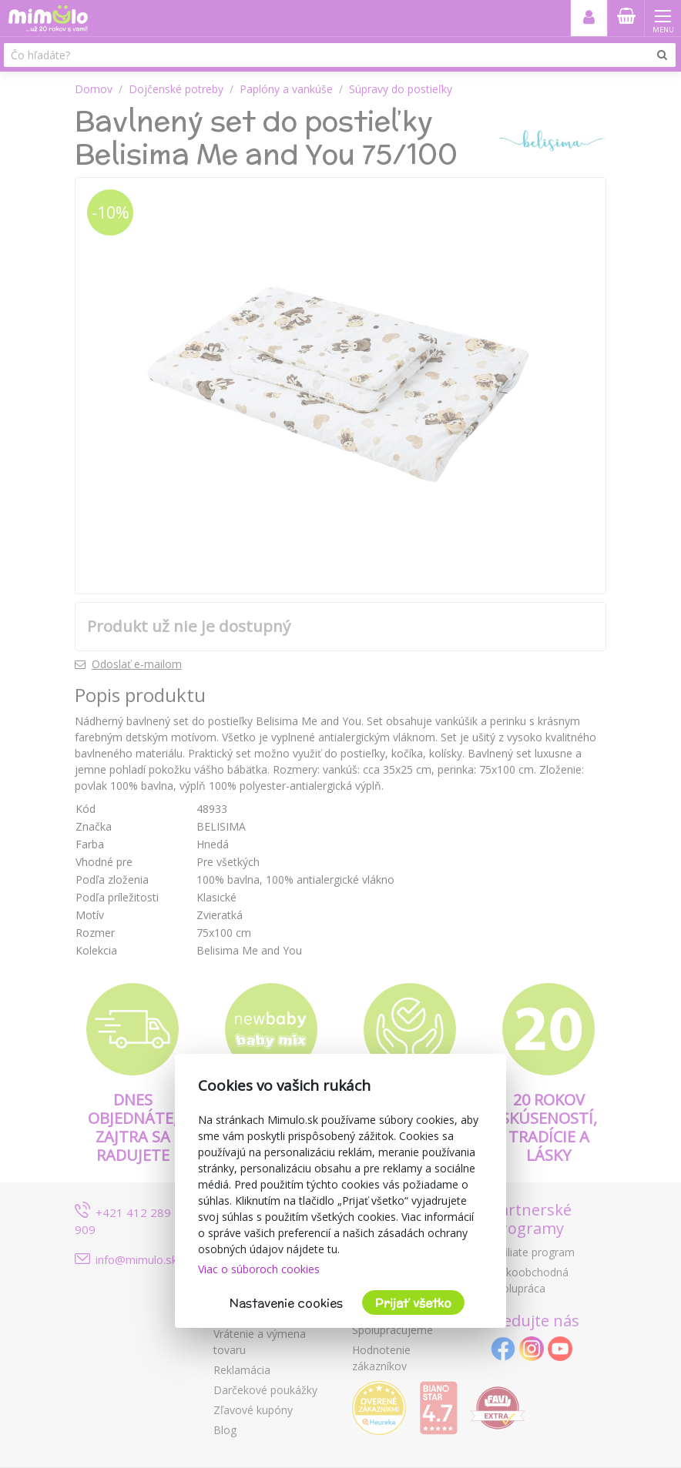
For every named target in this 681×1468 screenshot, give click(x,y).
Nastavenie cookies (286, 1303)
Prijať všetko (413, 1303)
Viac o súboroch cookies (259, 1269)
